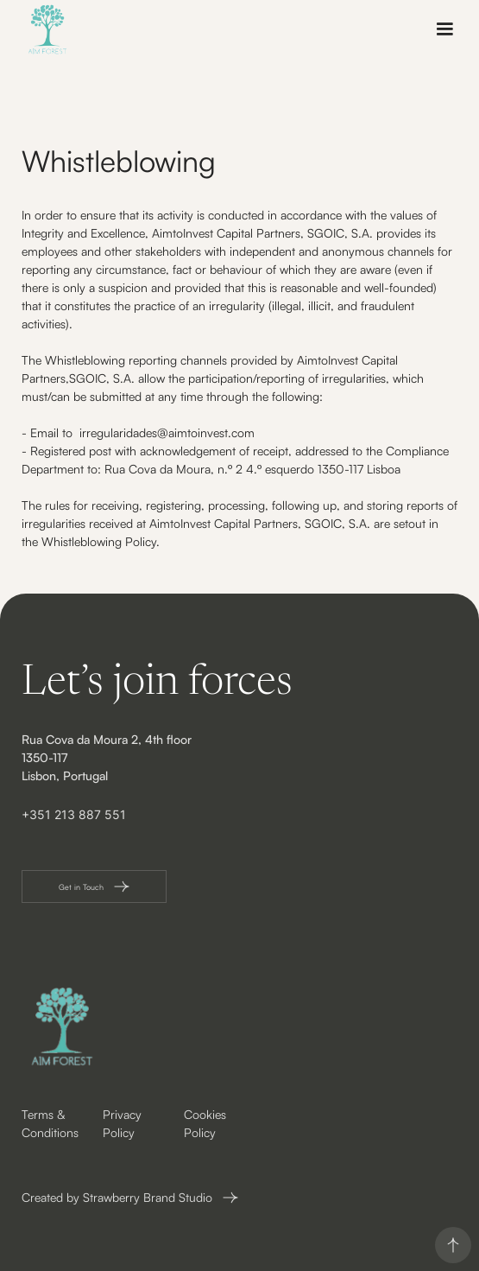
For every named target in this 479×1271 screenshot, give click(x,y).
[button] (444, 29)
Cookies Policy (205, 1123)
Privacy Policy (122, 1123)
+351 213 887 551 (74, 814)
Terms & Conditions (50, 1123)
